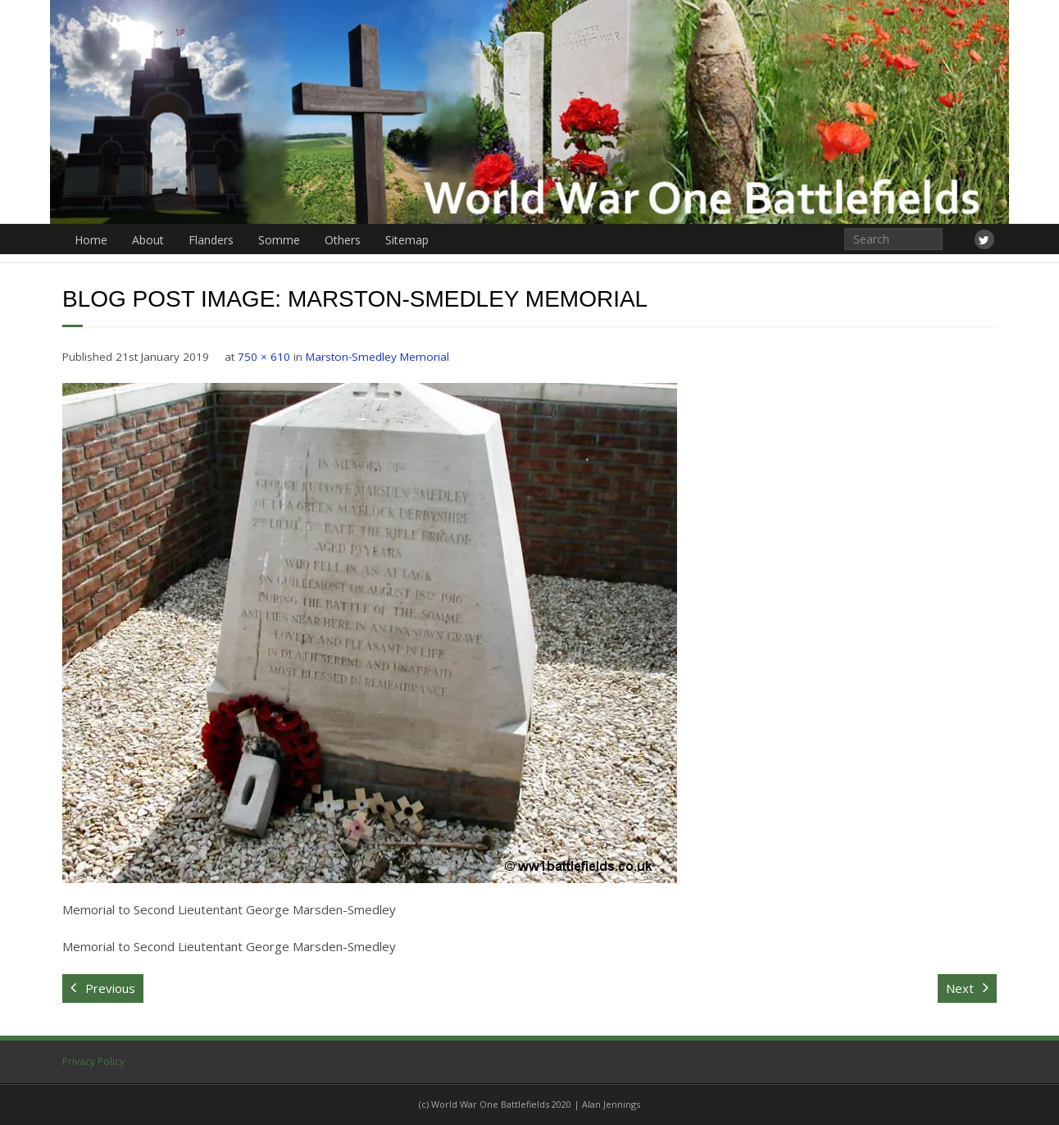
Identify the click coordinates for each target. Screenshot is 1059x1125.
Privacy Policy (93, 1061)
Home (91, 240)
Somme (279, 240)
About (148, 240)
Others (343, 240)
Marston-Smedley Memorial (377, 356)
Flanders (211, 240)
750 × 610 (264, 356)
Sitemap (407, 240)
